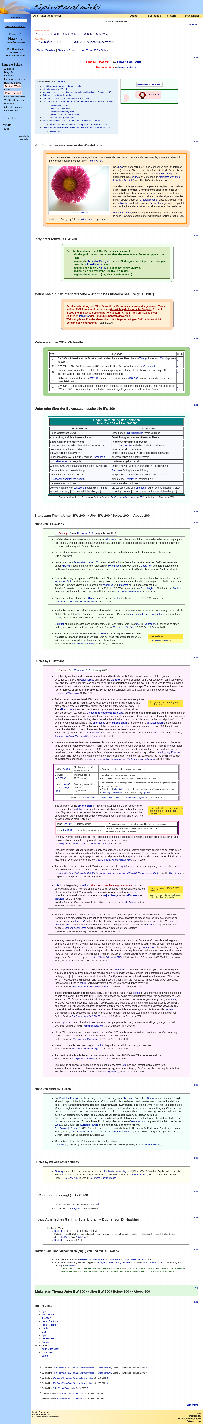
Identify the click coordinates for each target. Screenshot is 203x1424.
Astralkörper (81, 1237)
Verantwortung (164, 173)
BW (89, 581)
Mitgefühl (67, 565)
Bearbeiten (154, 16)
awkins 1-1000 (12, 82)
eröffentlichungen (14, 100)
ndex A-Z (9, 75)
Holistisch (115, 445)
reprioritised (147, 792)
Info (199, 1413)
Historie (171, 16)
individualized (94, 732)
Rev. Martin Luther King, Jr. (117, 1171)
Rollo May (59, 1145)
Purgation (76, 1208)
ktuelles (9, 69)
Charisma (128, 1098)
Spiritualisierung (93, 264)
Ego (120, 166)
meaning (160, 752)
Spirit (44, 1335)
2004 (71, 1265)
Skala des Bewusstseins (70, 50)
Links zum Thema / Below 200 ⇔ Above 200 (77, 127)
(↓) (182, 635)
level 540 (152, 924)
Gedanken (146, 565)
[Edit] (196, 58)
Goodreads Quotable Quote (103, 1178)
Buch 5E (58, 1240)
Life (57, 885)
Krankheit (99, 457)
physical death (155, 722)
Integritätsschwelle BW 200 (55, 89)
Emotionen (131, 479)
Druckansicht (193, 16)
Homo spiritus (127, 67)
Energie (74, 1098)
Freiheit (177, 588)
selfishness (132, 895)
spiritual (66, 1022)
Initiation (122, 203)
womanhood (148, 947)
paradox (115, 679)
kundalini (77, 809)
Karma (135, 176)
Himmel (92, 598)
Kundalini (64, 1098)
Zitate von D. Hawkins (60, 105)
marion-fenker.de (152, 1145)
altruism (59, 898)
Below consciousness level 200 (105, 712)
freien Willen (95, 160)
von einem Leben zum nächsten (147, 614)
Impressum (195, 1416)
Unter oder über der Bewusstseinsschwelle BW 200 (66, 98)
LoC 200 (66, 769)
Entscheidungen (122, 212)
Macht (163, 358)
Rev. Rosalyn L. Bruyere (66, 1128)
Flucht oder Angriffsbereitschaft (67, 479)
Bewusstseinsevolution (160, 641)
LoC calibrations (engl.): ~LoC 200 (58, 117)
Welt (57, 1124)
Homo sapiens (105, 67)
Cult (159, 95)
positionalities (86, 679)
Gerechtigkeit (147, 588)
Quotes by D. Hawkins (60, 108)
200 (138, 623)
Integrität (84, 316)
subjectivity (118, 789)
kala (15, 96)
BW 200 (104, 62)
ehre (7, 89)
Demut (150, 1098)
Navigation (15, 52)
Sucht (45, 1355)
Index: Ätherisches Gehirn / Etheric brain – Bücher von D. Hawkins (73, 120)
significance (173, 752)
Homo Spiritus (49, 1324)
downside (119, 969)
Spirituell (59, 623)
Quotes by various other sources (64, 114)
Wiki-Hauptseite (15, 49)
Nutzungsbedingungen (189, 1418)
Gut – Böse (48, 1314)
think (101, 1045)
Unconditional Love (75, 928)
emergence (99, 722)
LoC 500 (66, 784)
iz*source (82, 212)
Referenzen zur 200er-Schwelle (57, 95)
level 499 (80, 921)
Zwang (143, 358)
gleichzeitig (126, 445)
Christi (102, 633)
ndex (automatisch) (14, 79)
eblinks (9, 103)
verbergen (61, 81)
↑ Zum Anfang (191, 1405)
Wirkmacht (87, 219)
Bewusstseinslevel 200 (85, 562)
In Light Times (128, 902)
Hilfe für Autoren (15, 55)
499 (66, 778)
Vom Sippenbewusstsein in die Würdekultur (62, 86)
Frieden (115, 470)
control (83, 983)
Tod (79, 614)
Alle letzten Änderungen (47, 16)
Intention (46, 1318)
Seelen (116, 598)
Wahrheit (108, 584)
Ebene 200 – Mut (46, 50)
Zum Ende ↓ (192, 24)
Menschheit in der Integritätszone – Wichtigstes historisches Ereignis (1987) (77, 92)
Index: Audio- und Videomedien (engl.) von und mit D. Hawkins (78, 124)
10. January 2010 (70, 1178)
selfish (85, 885)
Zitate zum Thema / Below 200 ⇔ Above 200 (78, 101)
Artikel (134, 16)
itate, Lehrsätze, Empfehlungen (12, 108)
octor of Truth (13, 86)
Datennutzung (193, 1421)
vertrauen (150, 623)
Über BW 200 (129, 62)
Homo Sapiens (50, 1321)
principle (85, 947)
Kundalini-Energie (97, 261)
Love (67, 924)
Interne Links (55, 131)
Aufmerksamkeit (50, 1349)
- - (15, 42)
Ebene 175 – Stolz (96, 50)
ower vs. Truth (13, 93)
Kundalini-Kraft (89, 1124)
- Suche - (15, 17)
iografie (9, 72)
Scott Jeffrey (175, 873)
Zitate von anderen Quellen (62, 111)
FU (118, 591)
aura (173, 999)
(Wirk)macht (114, 565)
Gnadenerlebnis (148, 199)
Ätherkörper (65, 1237)
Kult (152, 95)
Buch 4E (58, 1231)
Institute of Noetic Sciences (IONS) (105, 957)
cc (72, 212)
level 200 (67, 824)
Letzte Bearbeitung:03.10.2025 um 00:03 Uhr (44, 1413)
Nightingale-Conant (153, 1262)
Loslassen (47, 1352)
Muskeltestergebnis (60, 461)
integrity (121, 866)
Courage (60, 1171)
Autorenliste (10, 118)
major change (110, 895)
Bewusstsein (157, 203)
